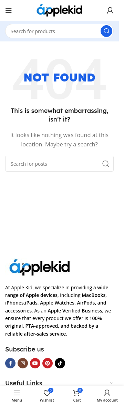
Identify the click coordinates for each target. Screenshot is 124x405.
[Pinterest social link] (47, 363)
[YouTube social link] (35, 363)
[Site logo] (59, 9)
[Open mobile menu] (9, 10)
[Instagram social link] (23, 363)
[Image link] (39, 266)
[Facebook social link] (10, 363)
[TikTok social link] (60, 363)
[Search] (59, 31)
